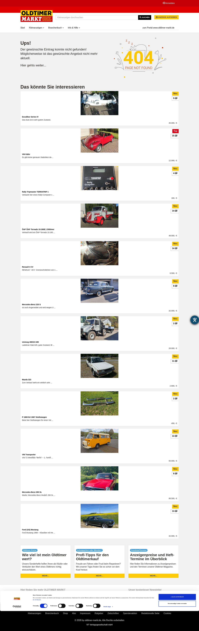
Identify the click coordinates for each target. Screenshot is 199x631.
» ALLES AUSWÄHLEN (177, 617)
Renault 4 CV (27, 267)
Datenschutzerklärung (107, 608)
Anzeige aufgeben (166, 17)
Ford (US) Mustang (30, 530)
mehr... (45, 576)
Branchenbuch (56, 28)
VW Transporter (29, 455)
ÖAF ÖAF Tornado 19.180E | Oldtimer (38, 229)
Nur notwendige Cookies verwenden (177, 623)
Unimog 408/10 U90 (30, 342)
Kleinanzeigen (36, 28)
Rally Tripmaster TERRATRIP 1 (35, 192)
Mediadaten (157, 608)
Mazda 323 (26, 380)
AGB (88, 608)
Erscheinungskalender (52, 608)
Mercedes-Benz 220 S (31, 304)
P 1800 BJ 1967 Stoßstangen (34, 417)
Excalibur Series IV (30, 117)
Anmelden (169, 3)
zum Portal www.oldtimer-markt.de (158, 28)
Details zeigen (107, 626)
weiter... (41, 65)
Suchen (145, 17)
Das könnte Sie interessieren (53, 87)
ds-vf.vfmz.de (37, 619)
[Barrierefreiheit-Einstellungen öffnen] (194, 320)
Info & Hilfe (74, 28)
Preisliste (30, 608)
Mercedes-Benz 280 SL (32, 492)
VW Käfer (26, 154)
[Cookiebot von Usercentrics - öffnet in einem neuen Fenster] (16, 626)
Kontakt (142, 608)
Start (23, 28)
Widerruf (129, 608)
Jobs (171, 608)
